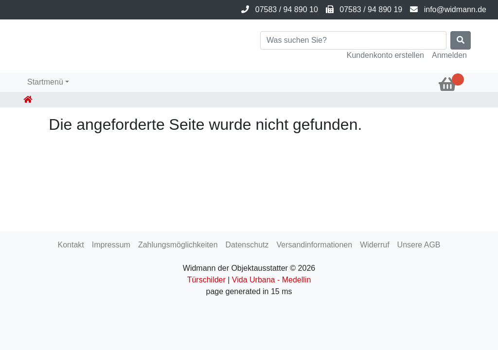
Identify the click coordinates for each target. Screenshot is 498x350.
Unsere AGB (419, 245)
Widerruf (374, 245)
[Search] (353, 40)
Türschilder (206, 280)
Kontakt (70, 245)
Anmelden (449, 55)
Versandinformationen (314, 245)
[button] (48, 82)
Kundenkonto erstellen (385, 55)
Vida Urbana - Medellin (271, 280)
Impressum (111, 245)
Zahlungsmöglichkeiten (178, 245)
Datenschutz (247, 245)
